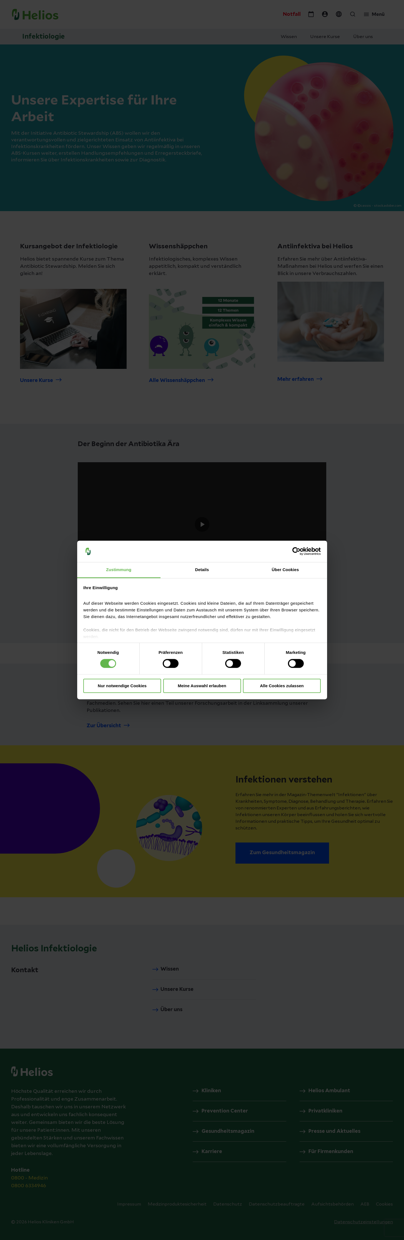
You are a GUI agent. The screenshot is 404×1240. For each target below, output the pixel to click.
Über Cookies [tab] (285, 569)
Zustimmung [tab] (118, 569)
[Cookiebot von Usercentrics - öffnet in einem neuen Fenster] (296, 551)
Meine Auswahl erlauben (202, 685)
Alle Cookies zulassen (282, 685)
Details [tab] (202, 569)
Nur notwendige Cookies (122, 685)
